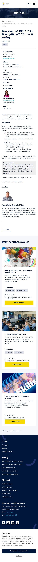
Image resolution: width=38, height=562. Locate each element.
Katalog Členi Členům (9, 490)
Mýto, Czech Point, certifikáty (12, 461)
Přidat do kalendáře (9, 58)
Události (13, 21)
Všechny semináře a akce (11, 431)
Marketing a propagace (10, 474)
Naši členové (6, 494)
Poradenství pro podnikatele (12, 464)
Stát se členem (7, 484)
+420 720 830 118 (11, 515)
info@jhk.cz (9, 512)
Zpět (7, 229)
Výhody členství (7, 487)
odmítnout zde (18, 546)
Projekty (5, 445)
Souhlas (4, 541)
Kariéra (4, 448)
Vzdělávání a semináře (9, 471)
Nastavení (19, 556)
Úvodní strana (6, 21)
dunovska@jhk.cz (8, 100)
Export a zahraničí (8, 468)
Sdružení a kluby (7, 497)
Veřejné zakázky (7, 451)
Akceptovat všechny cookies (19, 551)
